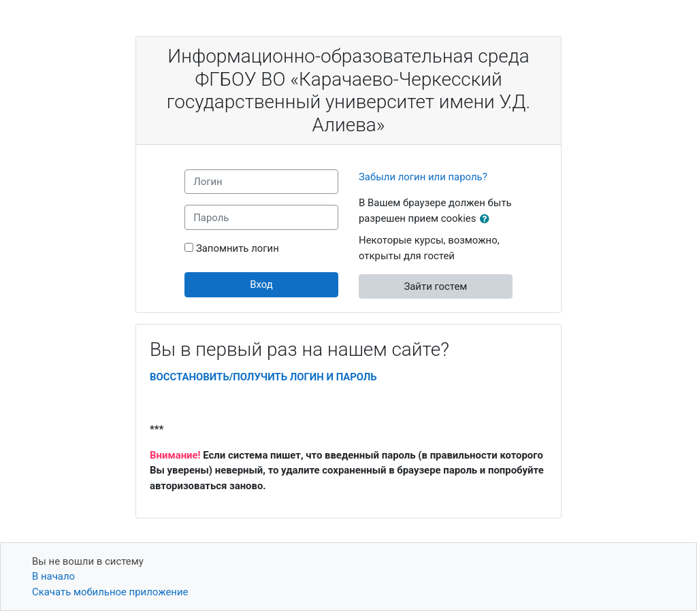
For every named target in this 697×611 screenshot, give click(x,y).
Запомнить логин (237, 248)
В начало (53, 576)
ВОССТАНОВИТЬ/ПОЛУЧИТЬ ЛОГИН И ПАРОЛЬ (263, 377)
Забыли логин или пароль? (423, 177)
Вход (261, 284)
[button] (487, 219)
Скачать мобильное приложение (110, 592)
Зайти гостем (435, 286)
